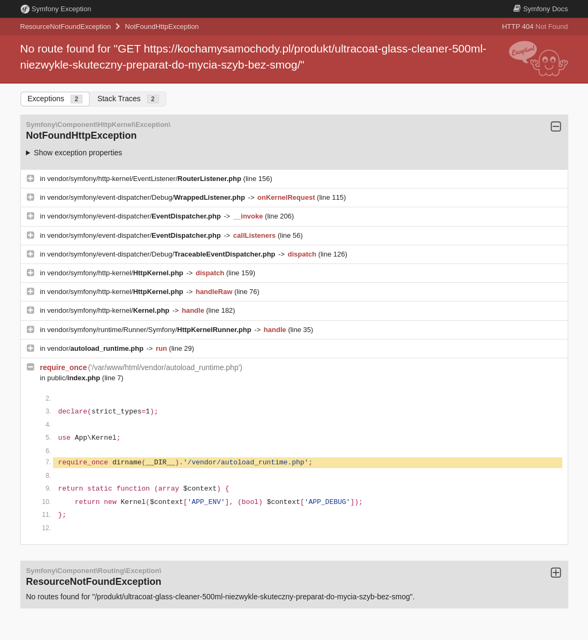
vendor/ (96, 348)
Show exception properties (78, 152)
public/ (74, 378)
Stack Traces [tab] (128, 98)
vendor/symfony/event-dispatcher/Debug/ (147, 197)
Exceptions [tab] (55, 98)
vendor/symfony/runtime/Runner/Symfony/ (150, 330)
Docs (540, 9)
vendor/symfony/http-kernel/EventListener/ (145, 179)
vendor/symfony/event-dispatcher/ (135, 216)
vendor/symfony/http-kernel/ (116, 273)
